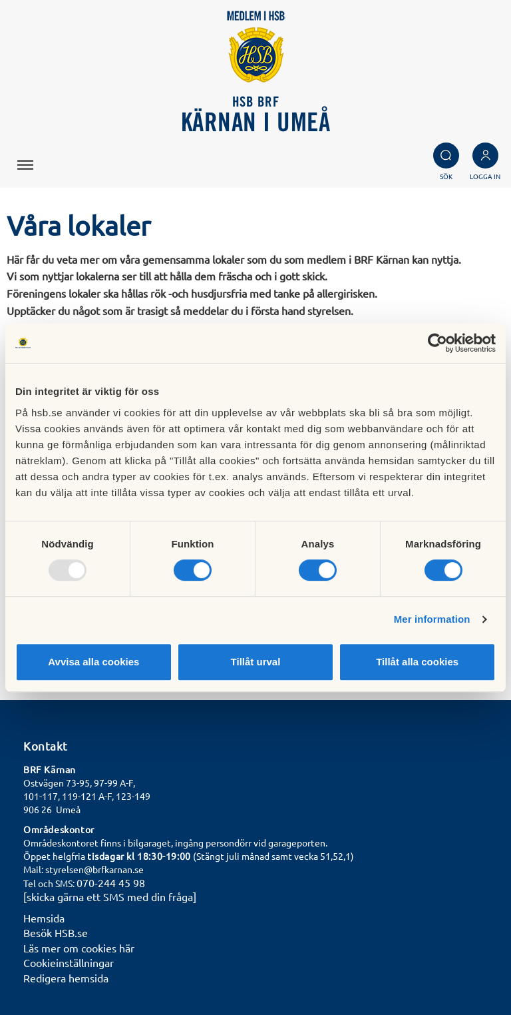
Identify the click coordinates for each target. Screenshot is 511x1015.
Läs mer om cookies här (78, 947)
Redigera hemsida (65, 977)
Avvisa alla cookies (93, 661)
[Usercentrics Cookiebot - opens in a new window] (437, 343)
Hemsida (44, 917)
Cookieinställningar (68, 962)
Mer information (432, 619)
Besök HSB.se (55, 932)
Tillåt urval (256, 661)
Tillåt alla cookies (417, 661)
